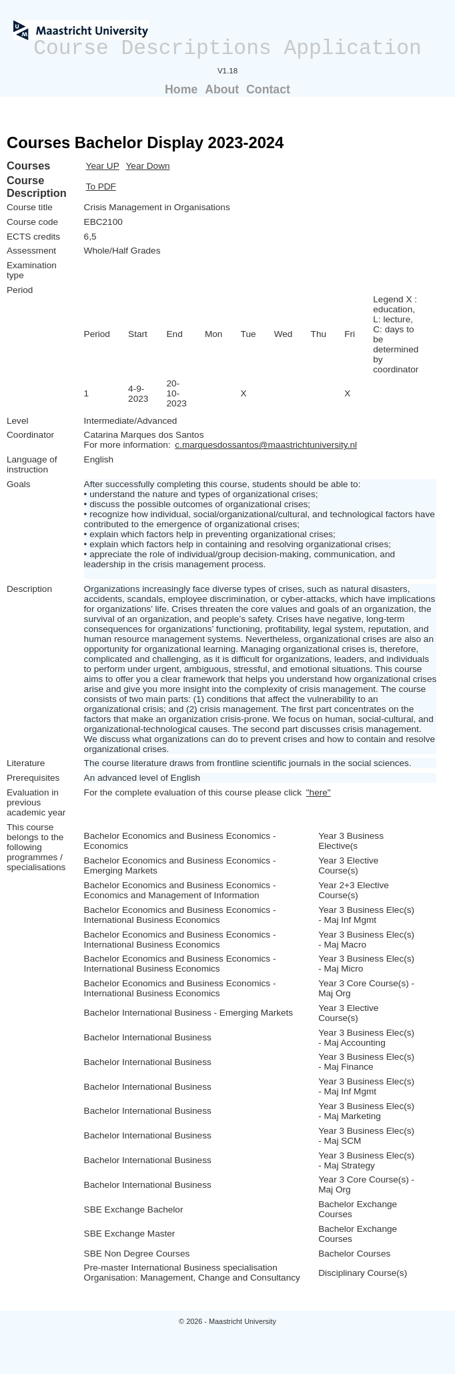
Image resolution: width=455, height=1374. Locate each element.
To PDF (101, 187)
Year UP (102, 166)
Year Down (148, 166)
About (222, 89)
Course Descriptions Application (227, 48)
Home (181, 89)
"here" (318, 792)
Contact (268, 89)
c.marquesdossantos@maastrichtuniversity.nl (266, 445)
